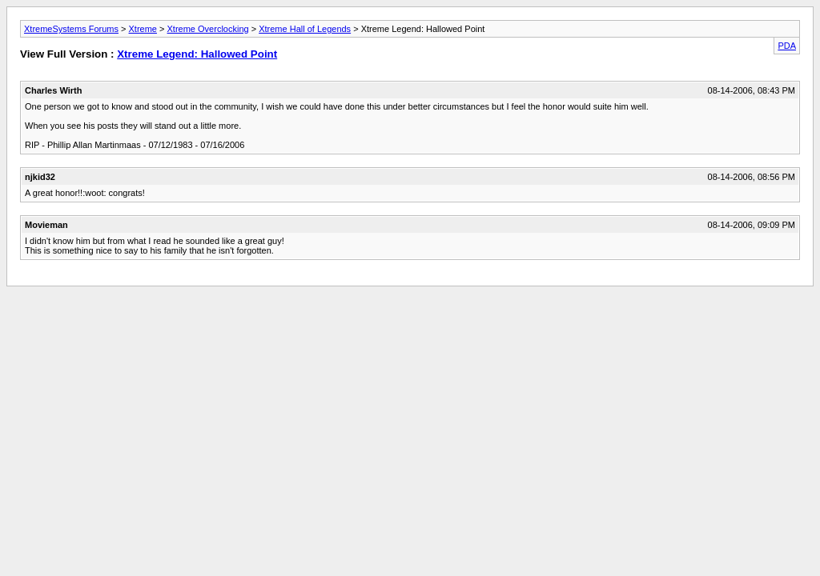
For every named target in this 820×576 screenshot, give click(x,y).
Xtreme (143, 29)
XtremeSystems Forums (71, 29)
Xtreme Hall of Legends (305, 29)
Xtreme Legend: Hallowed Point (197, 54)
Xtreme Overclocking (208, 29)
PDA (787, 45)
